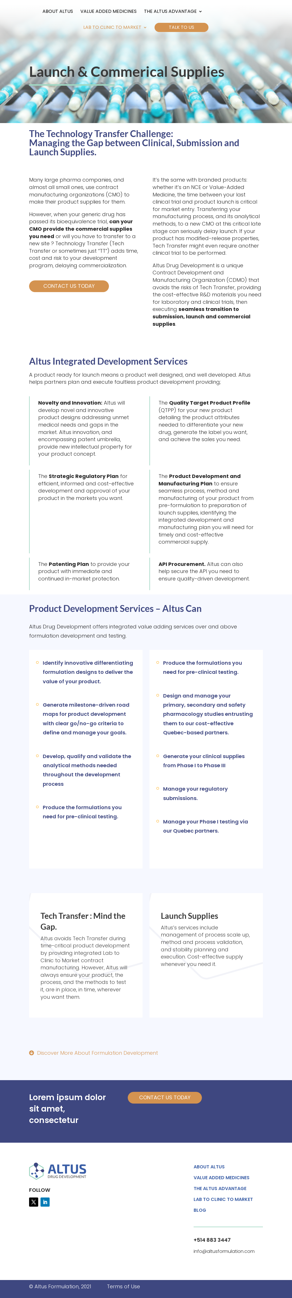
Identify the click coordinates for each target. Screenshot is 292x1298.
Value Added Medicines (101, 12)
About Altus (50, 12)
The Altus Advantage (162, 12)
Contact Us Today (69, 286)
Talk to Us (181, 27)
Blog (200, 1210)
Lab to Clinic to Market (112, 28)
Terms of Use (123, 1286)
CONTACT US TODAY (164, 1097)
